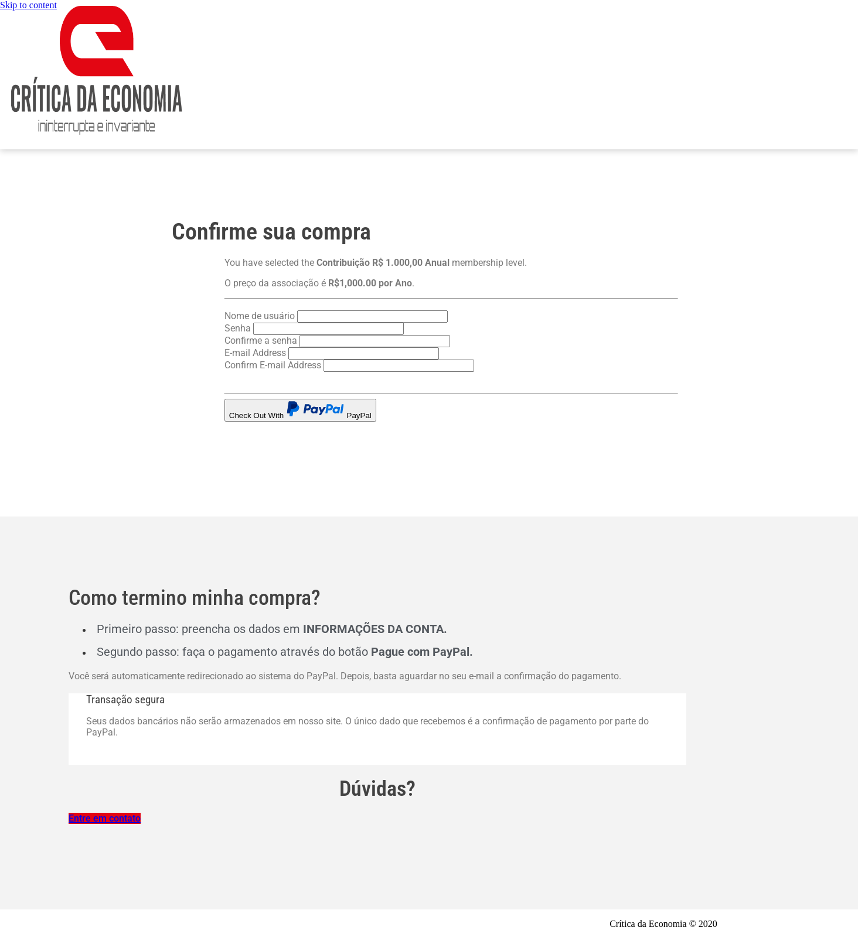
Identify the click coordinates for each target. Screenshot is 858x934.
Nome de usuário (259, 315)
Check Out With (300, 410)
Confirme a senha (260, 340)
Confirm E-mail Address (272, 365)
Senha (237, 328)
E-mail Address (255, 352)
